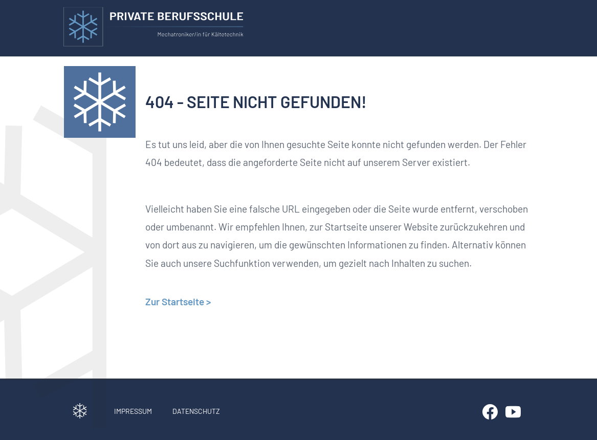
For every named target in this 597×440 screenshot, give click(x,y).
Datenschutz (196, 411)
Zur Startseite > (178, 301)
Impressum (133, 411)
